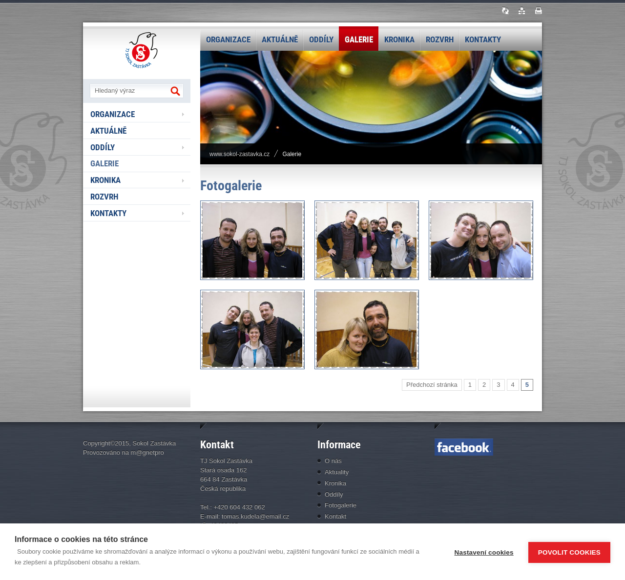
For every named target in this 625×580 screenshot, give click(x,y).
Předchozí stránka (432, 384)
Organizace (228, 39)
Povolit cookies (569, 552)
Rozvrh (440, 39)
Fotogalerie (340, 505)
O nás (333, 460)
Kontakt (335, 516)
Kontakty (483, 39)
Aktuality (337, 472)
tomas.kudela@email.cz (255, 516)
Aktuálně (280, 39)
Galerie (359, 39)
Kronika (399, 39)
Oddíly (321, 39)
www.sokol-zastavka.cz (239, 154)
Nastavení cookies (484, 552)
